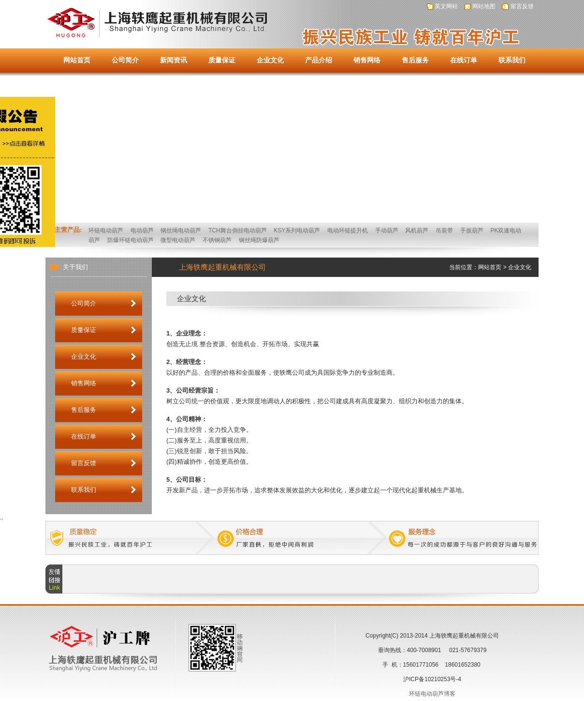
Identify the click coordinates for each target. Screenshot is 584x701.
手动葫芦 (386, 230)
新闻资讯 (173, 60)
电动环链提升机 (347, 230)
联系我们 (512, 60)
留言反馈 (522, 6)
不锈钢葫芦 (217, 240)
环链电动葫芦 (105, 230)
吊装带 (444, 230)
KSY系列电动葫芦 (297, 230)
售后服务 (415, 60)
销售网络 (366, 60)
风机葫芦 (416, 230)
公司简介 (125, 60)
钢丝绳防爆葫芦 (259, 240)
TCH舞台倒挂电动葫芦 (237, 230)
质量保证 (221, 60)
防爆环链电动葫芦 (130, 240)
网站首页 (76, 60)
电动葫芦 (142, 230)
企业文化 (270, 60)
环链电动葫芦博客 (432, 693)
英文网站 (446, 6)
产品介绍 (318, 60)
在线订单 (463, 60)
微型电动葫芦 (178, 240)
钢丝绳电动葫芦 (181, 230)
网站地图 (484, 6)
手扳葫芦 (471, 230)
